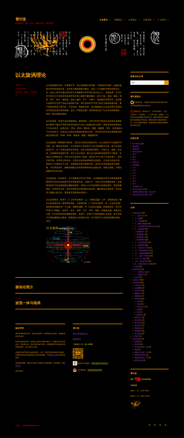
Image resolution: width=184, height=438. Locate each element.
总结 (138, 312)
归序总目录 (141, 307)
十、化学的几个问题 (142, 248)
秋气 (134, 154)
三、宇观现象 (140, 221)
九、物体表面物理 (141, 224)
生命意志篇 (136, 339)
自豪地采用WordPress (31, 425)
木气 (134, 170)
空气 (134, 178)
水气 (134, 176)
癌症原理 (138, 320)
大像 (138, 301)
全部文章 (18, 92)
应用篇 (137, 266)
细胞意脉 (135, 146)
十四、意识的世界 (141, 261)
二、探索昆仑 (140, 274)
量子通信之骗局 (138, 144)
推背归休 (138, 299)
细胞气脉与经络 (140, 355)
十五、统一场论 (140, 258)
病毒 (136, 350)
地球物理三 (141, 234)
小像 (138, 304)
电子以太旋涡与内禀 (139, 189)
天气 (134, 184)
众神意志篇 (136, 269)
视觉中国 (53, 355)
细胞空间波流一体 (141, 358)
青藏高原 (138, 328)
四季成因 (135, 165)
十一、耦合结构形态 (142, 250)
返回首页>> (77, 339)
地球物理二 (141, 237)
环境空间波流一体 (141, 347)
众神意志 (133, 20)
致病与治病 (139, 360)
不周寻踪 (138, 285)
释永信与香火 (137, 152)
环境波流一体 (137, 186)
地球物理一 (141, 232)
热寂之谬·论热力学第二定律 (142, 194)
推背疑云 (140, 315)
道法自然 (138, 325)
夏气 (134, 157)
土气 (134, 173)
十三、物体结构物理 (142, 253)
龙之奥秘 (138, 333)
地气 (134, 181)
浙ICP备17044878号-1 (99, 363)
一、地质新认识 (140, 272)
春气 (134, 160)
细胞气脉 (135, 149)
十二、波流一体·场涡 (142, 256)
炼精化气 (138, 317)
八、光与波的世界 (141, 242)
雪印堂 (20, 19)
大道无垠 (147, 20)
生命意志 (103, 20)
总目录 (26, 92)
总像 (138, 309)
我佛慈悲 (138, 296)
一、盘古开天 (140, 216)
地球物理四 (141, 240)
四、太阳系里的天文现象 (144, 264)
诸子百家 (138, 323)
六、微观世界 (140, 245)
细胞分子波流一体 (141, 352)
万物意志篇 (136, 213)
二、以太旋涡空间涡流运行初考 (146, 226)
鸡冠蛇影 (138, 331)
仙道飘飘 (138, 288)
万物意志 (118, 20)
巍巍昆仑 (138, 293)
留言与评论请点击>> (80, 333)
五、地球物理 (140, 229)
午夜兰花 (138, 291)
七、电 (137, 218)
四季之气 (135, 162)
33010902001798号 (94, 370)
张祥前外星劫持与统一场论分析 (144, 192)
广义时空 (162, 20)
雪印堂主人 (19, 85)
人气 (134, 168)
